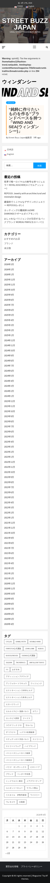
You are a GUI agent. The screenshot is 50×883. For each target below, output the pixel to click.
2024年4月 (9, 380)
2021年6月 (9, 553)
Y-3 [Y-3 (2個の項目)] (7, 669)
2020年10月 (9, 593)
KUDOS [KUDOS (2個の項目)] (41, 648)
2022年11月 (9, 467)
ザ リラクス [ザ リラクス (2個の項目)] (11, 732)
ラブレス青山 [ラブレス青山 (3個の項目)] (32, 788)
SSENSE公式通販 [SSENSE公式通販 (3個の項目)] (28, 655)
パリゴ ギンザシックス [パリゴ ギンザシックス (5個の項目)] (16, 767)
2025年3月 (9, 325)
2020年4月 (9, 624)
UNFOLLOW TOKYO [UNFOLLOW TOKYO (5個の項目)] (36, 662)
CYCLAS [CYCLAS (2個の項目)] (9, 641)
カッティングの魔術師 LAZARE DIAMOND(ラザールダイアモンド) (21, 212)
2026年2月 (9, 269)
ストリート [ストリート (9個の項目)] (37, 739)
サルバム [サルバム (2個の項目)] (29, 725)
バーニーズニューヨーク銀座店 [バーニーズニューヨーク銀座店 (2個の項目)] (19, 760)
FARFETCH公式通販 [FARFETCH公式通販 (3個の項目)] (13, 648)
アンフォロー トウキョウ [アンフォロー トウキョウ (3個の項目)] (16, 683)
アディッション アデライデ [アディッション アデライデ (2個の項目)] (17, 676)
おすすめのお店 (12, 238)
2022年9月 (9, 477)
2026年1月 (9, 274)
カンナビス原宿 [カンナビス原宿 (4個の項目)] (12, 718)
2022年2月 (9, 512)
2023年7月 (9, 426)
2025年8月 (9, 299)
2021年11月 (9, 527)
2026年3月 (9, 264)
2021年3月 (9, 568)
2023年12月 (9, 401)
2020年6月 (9, 613)
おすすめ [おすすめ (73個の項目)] (15, 669)
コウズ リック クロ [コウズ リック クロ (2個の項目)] (14, 725)
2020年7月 (9, 608)
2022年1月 (9, 517)
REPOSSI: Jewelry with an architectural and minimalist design (25, 195)
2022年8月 (9, 482)
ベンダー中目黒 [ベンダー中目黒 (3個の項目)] (23, 774)
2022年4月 (9, 502)
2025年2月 (9, 330)
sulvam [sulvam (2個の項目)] (9, 662)
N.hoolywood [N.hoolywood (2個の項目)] (12, 655)
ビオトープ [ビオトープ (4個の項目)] (35, 767)
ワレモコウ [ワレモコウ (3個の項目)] (10, 802)
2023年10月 (9, 411)
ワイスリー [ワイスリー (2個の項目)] (35, 795)
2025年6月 (9, 310)
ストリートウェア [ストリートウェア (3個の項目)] (13, 746)
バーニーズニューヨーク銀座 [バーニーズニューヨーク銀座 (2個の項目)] (18, 753)
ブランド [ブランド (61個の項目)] (9, 774)
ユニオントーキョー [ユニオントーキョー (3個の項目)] (14, 788)
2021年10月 (9, 532)
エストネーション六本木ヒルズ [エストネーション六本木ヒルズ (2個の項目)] (19, 697)
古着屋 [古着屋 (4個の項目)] (22, 802)
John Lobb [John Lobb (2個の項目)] (29, 648)
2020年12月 (9, 583)
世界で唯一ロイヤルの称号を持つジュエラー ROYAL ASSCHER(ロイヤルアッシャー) (24, 185)
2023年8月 (9, 421)
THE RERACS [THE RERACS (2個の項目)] (20, 662)
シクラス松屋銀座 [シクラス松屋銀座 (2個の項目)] (26, 732)
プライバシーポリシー (31, 866)
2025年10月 (9, 289)
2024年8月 (9, 360)
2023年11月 (9, 406)
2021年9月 (9, 537)
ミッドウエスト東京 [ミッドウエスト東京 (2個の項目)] (14, 781)
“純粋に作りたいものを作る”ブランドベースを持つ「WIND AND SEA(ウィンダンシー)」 (25, 120)
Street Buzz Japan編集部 (20, 137)
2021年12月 (9, 522)
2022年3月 (9, 507)
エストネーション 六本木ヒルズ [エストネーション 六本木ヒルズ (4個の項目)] (19, 690)
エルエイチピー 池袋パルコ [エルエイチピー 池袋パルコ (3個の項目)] (17, 711)
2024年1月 (9, 396)
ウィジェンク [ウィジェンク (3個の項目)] (36, 683)
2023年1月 (9, 456)
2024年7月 (9, 365)
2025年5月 (9, 315)
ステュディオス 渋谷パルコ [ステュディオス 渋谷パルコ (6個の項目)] (17, 739)
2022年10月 (9, 472)
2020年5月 (9, 618)
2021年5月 (9, 558)
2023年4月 (9, 441)
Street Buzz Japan (25, 24)
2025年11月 (9, 284)
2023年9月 (9, 416)
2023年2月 (9, 451)
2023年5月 (9, 436)
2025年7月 (9, 304)
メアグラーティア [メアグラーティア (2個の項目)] (34, 781)
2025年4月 (9, 320)
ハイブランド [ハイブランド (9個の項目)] (30, 746)
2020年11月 (9, 588)
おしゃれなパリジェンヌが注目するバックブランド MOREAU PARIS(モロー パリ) (24, 220)
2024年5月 (9, 375)
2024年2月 (9, 391)
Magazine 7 (37, 875)
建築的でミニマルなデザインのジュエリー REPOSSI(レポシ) (24, 203)
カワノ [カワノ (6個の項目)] (35, 711)
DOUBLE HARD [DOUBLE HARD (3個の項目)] (35, 641)
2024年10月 (9, 350)
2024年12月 (9, 340)
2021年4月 (9, 563)
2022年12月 (9, 462)
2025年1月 (9, 335)
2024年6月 (9, 370)
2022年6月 (9, 492)
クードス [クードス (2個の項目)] (26, 718)
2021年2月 (9, 573)
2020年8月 (9, 603)
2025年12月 (9, 279)
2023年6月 (9, 431)
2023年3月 (9, 446)
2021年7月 (9, 548)
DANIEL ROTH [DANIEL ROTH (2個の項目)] (21, 641)
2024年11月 (9, 345)
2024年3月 (9, 385)
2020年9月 (9, 598)
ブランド (11, 103)
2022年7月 (9, 487)
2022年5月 (9, 497)
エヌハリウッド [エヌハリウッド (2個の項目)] (12, 704)
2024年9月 (9, 355)
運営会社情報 (12, 866)
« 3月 (8, 853)
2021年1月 (9, 578)
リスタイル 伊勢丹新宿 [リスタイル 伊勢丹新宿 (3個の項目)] (16, 795)
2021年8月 (9, 543)
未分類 (7, 248)
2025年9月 (9, 294)
